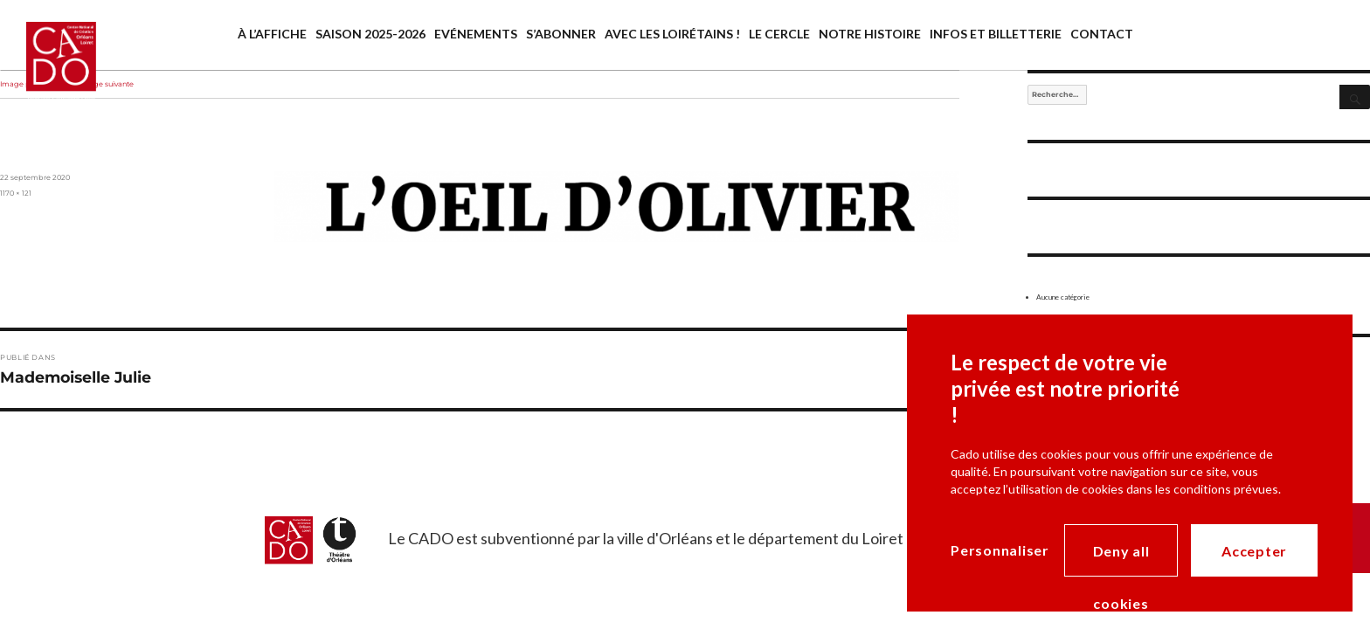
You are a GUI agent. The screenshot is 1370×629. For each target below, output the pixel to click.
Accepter (1254, 551)
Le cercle (779, 33)
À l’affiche (272, 33)
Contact (1101, 33)
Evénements (475, 33)
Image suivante (107, 83)
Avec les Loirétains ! (672, 33)
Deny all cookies (1121, 560)
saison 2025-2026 (370, 33)
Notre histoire (870, 33)
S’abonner (561, 33)
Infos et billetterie (996, 33)
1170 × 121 (15, 193)
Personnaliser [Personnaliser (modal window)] (1000, 550)
